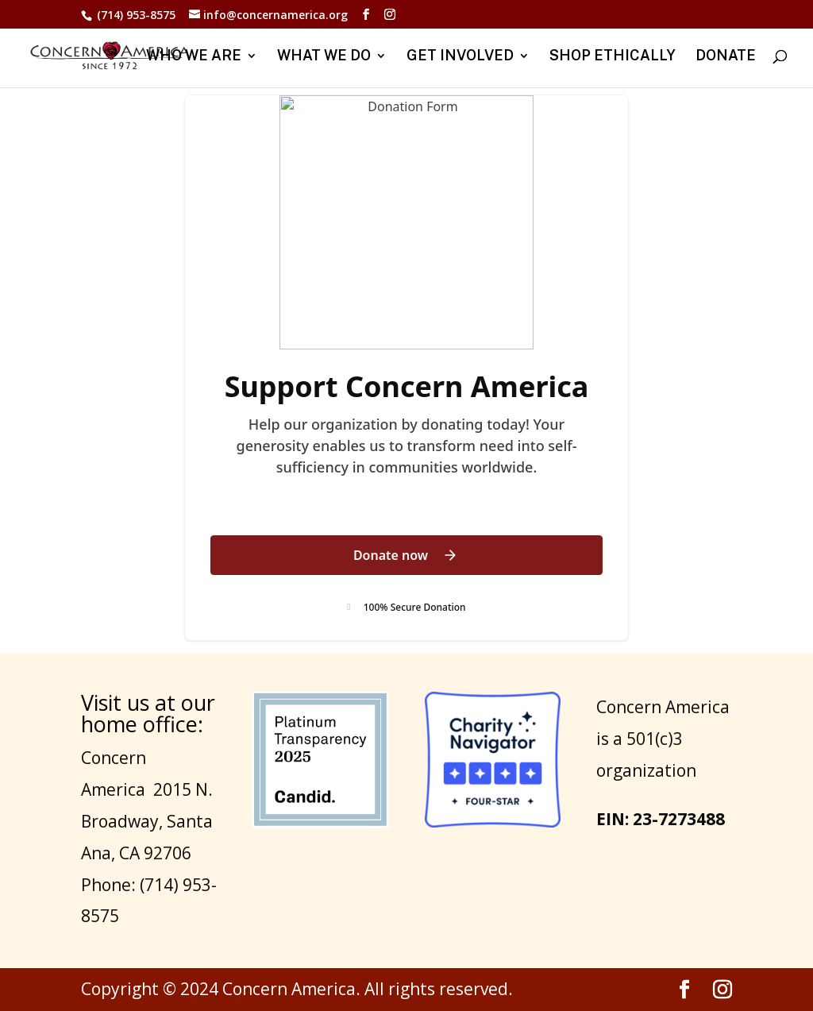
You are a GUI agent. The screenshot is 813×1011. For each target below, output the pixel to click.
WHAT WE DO (324, 57)
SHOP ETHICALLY (612, 57)
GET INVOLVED (460, 57)
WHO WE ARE (193, 57)
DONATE (725, 57)
